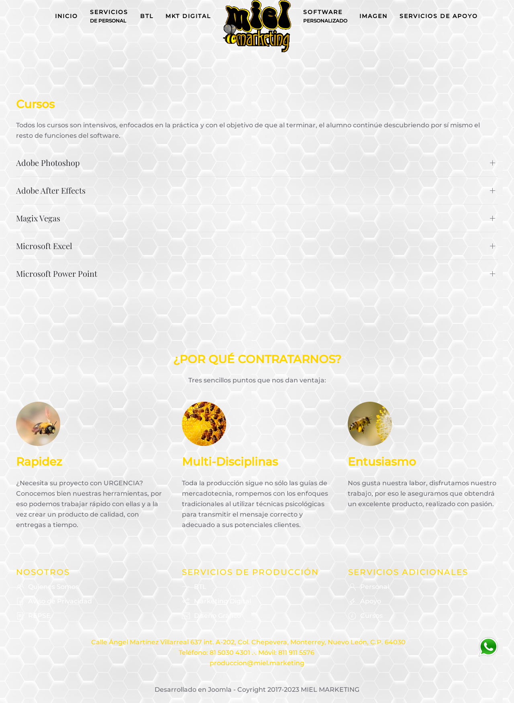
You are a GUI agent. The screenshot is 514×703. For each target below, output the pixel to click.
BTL (146, 16)
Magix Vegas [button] (38, 218)
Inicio (66, 16)
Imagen (373, 16)
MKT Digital (188, 16)
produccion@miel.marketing (257, 663)
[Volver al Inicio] (257, 26)
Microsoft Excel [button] (44, 245)
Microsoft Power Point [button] (56, 273)
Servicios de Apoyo (439, 16)
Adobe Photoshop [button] (48, 162)
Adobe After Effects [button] (51, 190)
